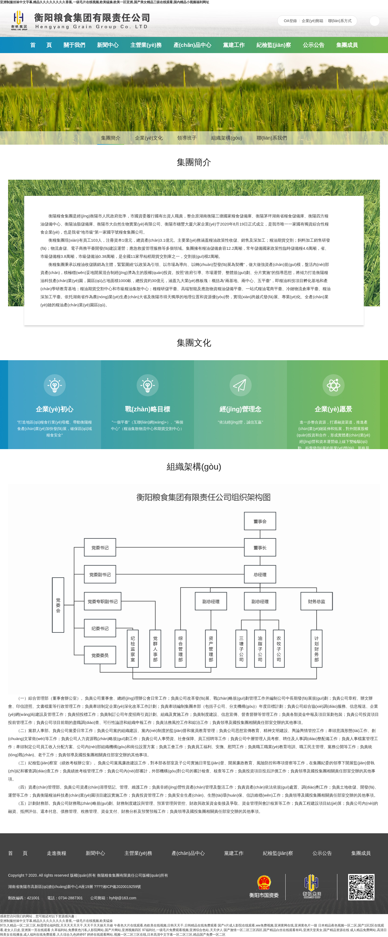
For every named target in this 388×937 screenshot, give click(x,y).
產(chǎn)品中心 (192, 45)
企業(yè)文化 (149, 138)
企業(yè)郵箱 (312, 21)
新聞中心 (108, 45)
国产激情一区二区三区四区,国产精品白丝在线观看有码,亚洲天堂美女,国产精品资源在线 (286, 930)
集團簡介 (110, 138)
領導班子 (187, 138)
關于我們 (74, 45)
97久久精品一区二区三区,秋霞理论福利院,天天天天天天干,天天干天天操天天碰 (56, 925)
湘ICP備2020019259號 (121, 886)
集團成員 (347, 45)
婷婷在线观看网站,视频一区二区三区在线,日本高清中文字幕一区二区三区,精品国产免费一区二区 (156, 934)
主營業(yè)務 (146, 45)
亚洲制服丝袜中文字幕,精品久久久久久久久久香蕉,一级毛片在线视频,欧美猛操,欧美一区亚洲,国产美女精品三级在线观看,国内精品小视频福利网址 (104, 2)
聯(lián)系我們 (272, 138)
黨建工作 (234, 45)
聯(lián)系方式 (340, 21)
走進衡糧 (56, 853)
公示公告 (313, 45)
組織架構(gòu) (226, 138)
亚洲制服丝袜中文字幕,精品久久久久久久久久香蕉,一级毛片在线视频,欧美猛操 (56, 921)
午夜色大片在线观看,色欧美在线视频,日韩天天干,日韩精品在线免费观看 (165, 925)
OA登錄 (290, 21)
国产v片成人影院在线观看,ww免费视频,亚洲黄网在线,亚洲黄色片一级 (267, 925)
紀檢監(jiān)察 (274, 45)
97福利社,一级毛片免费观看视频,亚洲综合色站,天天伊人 (182, 930)
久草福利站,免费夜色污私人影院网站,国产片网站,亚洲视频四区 (96, 930)
